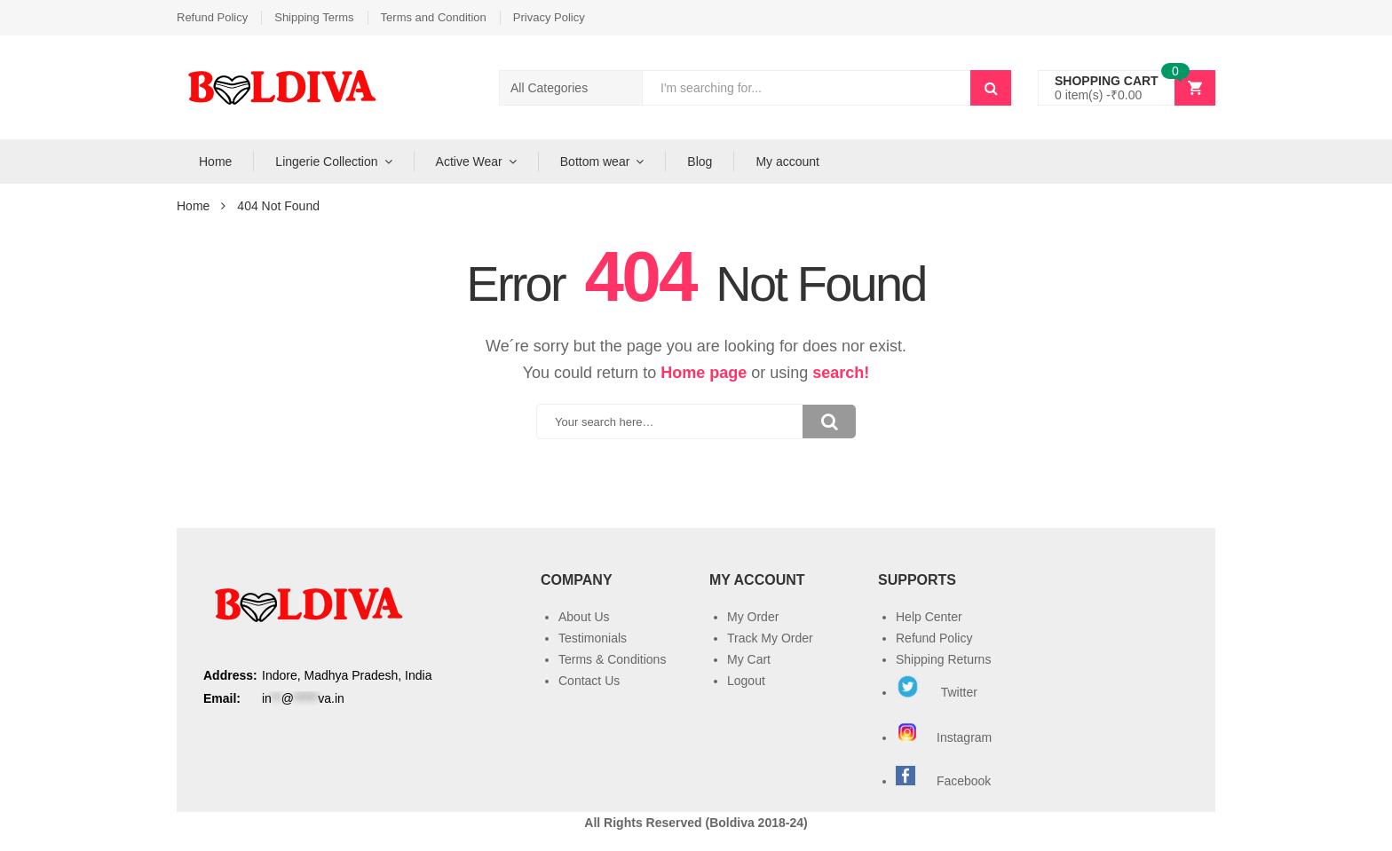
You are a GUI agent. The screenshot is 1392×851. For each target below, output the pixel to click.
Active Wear (469, 161)
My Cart (749, 659)
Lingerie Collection (326, 161)
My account (787, 161)
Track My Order (770, 638)
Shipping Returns (943, 659)
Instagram (945, 737)
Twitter (936, 692)
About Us (584, 617)
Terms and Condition (433, 17)
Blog (699, 161)
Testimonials (592, 638)
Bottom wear (595, 161)
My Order (753, 617)
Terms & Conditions (612, 659)
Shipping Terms (313, 17)
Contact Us (589, 681)
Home (215, 161)
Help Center (929, 617)
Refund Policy (212, 17)
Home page (703, 373)
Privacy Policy (549, 17)
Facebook (964, 781)
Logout (746, 681)
